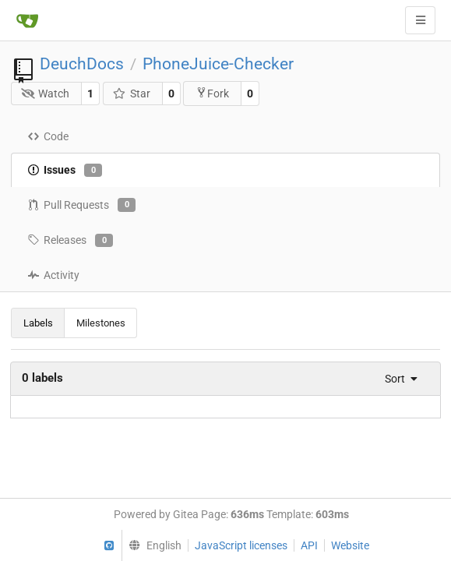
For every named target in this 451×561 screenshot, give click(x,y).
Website (350, 545)
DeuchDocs (82, 64)
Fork (212, 93)
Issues (64, 171)
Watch (45, 93)
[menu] (396, 379)
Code (48, 136)
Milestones (100, 323)
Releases (70, 241)
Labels (38, 323)
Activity (53, 275)
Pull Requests (81, 205)
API (309, 545)
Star (131, 93)
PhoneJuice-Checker (218, 64)
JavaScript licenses (241, 545)
